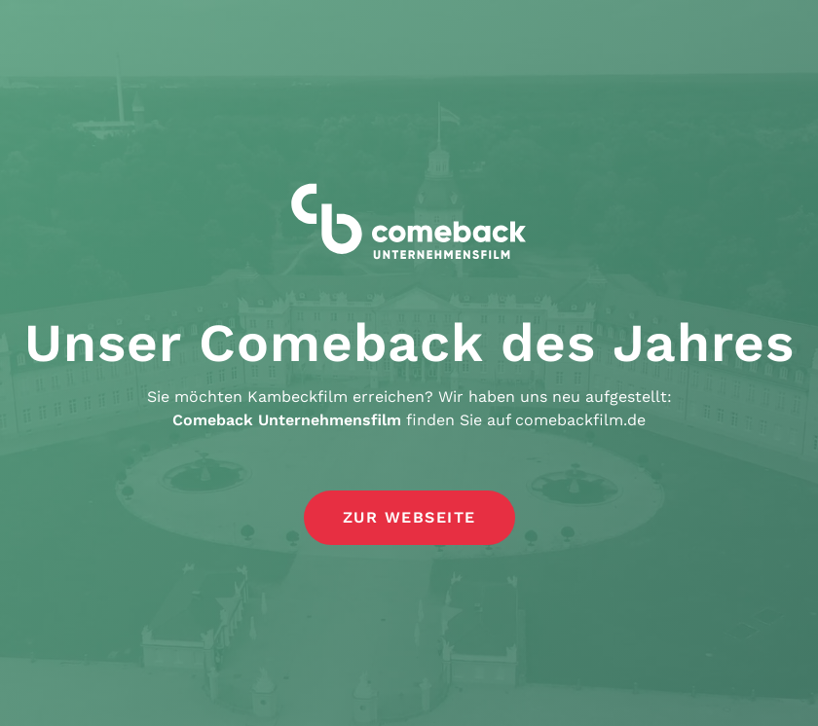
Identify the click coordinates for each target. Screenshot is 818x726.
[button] (409, 518)
